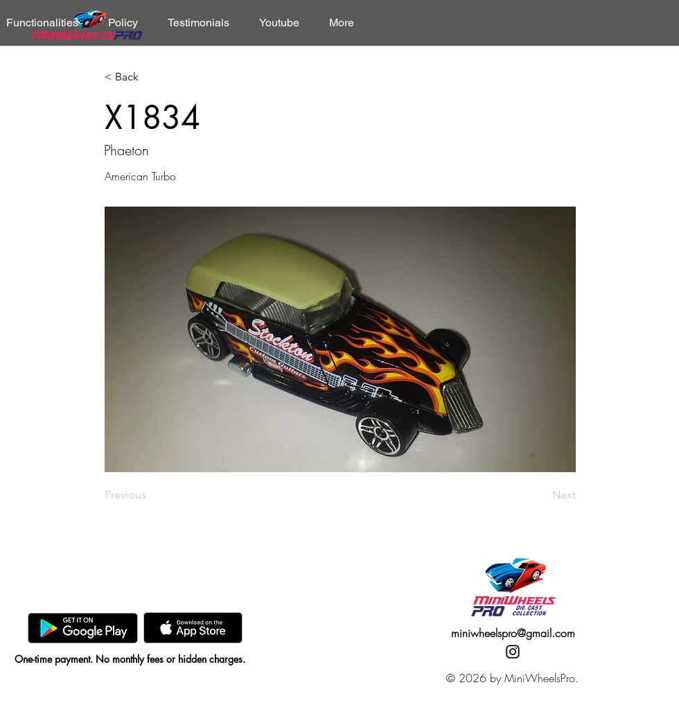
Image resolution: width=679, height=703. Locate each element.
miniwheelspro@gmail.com (513, 633)
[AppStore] (193, 627)
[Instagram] (513, 652)
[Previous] (150, 495)
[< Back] (150, 77)
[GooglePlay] (83, 628)
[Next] (541, 495)
